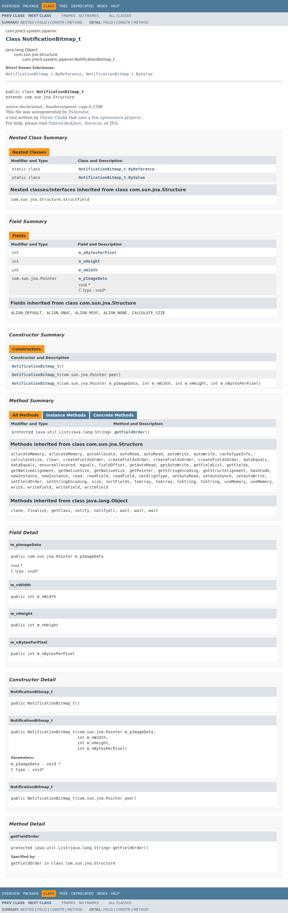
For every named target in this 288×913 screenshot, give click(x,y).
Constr (57, 22)
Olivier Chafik (54, 117)
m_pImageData (93, 278)
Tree (63, 6)
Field (42, 22)
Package (31, 6)
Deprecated (82, 6)
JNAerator (78, 112)
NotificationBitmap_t (35, 366)
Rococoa (93, 123)
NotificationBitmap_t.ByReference (44, 74)
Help (115, 6)
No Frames (89, 16)
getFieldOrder (129, 432)
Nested (27, 22)
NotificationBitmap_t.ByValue (119, 74)
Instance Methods (66, 415)
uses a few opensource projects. (110, 117)
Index (102, 6)
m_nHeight (89, 261)
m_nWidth (88, 270)
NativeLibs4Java (64, 123)
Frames (69, 16)
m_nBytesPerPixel (98, 252)
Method (75, 22)
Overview (11, 6)
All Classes (120, 16)
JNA (114, 123)
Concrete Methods (113, 415)
